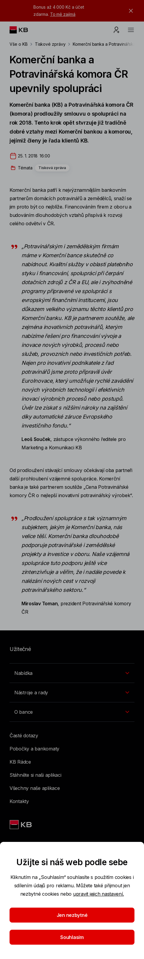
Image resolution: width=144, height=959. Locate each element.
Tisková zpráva (52, 168)
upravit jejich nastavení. (98, 894)
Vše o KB (19, 44)
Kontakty (19, 801)
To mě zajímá (62, 14)
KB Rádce (20, 762)
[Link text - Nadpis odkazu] (21, 824)
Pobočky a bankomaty (34, 749)
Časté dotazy (24, 736)
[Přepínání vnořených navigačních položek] (72, 673)
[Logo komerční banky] (23, 29)
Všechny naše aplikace (35, 788)
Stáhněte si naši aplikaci (35, 775)
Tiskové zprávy (50, 44)
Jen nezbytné (72, 915)
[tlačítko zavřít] (129, 11)
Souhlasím (72, 937)
